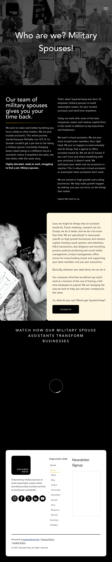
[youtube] (42, 498)
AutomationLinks (31, 539)
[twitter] (28, 498)
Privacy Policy (47, 539)
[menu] (105, 8)
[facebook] (21, 498)
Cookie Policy (19, 542)
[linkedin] (35, 498)
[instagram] (14, 498)
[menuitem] (60, 465)
